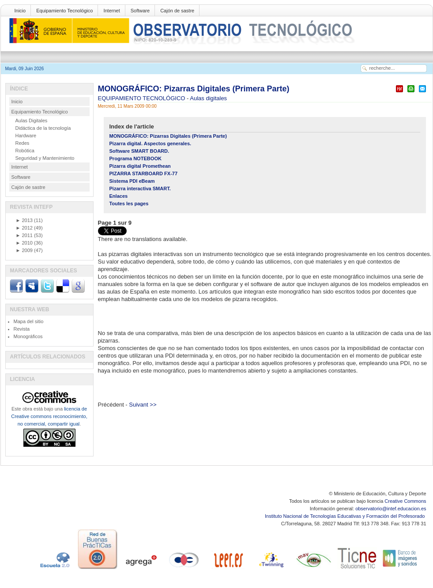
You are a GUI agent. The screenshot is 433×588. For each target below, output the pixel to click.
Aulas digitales (208, 98)
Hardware (26, 135)
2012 (24, 227)
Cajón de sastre (177, 10)
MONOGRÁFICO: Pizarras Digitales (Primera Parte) (194, 88)
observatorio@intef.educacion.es (390, 508)
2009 (24, 250)
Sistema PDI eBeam (132, 181)
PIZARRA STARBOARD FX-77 (143, 173)
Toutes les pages (129, 203)
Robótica (24, 150)
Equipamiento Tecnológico (64, 10)
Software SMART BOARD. (139, 151)
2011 (24, 235)
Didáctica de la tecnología (43, 128)
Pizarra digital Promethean (140, 166)
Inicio (20, 10)
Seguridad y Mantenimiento (45, 158)
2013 (24, 220)
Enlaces (118, 196)
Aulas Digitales (31, 120)
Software (140, 10)
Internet (111, 10)
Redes (22, 143)
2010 (24, 242)
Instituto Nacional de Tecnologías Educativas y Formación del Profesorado (345, 516)
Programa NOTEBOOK (135, 158)
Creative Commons (405, 501)
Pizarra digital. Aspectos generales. (150, 143)
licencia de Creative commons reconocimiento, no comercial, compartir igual (49, 416)
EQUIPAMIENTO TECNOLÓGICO (142, 98)
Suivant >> (142, 404)
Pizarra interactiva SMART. (140, 188)
